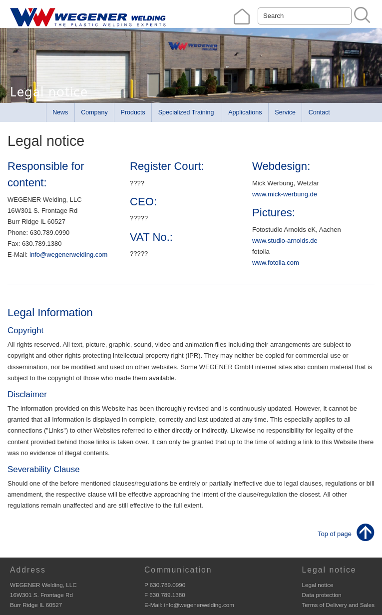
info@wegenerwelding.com (68, 254)
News (60, 112)
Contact (319, 112)
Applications (245, 112)
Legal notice (317, 585)
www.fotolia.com (275, 262)
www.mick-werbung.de (284, 194)
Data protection (321, 595)
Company (94, 112)
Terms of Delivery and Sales (338, 605)
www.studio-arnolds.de (285, 240)
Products (133, 112)
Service (285, 112)
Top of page (335, 534)
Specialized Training (186, 112)
